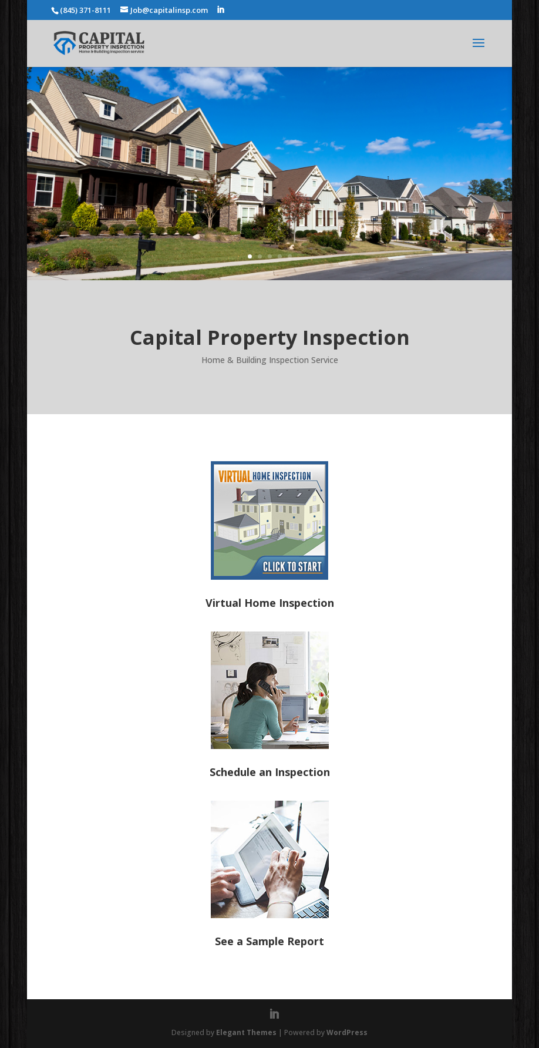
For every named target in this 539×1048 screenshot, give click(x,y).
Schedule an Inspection (270, 772)
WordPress (347, 1032)
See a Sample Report (269, 941)
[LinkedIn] (220, 10)
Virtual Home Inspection (270, 603)
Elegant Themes (246, 1032)
